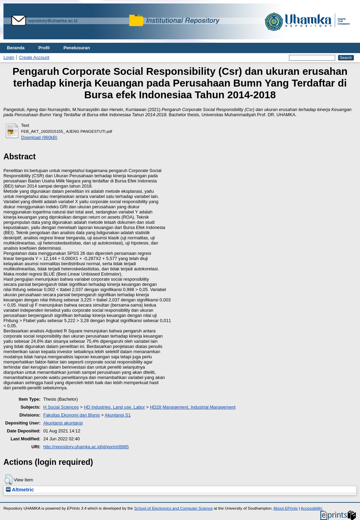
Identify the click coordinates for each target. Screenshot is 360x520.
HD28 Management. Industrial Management (193, 407)
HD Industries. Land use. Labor (114, 407)
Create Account (34, 57)
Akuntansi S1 (118, 415)
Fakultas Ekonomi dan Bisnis (71, 415)
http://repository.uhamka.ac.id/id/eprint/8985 (86, 446)
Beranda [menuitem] (15, 47)
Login (8, 57)
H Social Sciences (61, 407)
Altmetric (20, 489)
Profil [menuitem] (44, 47)
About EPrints (285, 508)
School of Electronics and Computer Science (173, 508)
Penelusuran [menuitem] (76, 47)
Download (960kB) (39, 137)
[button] (8, 479)
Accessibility (311, 508)
